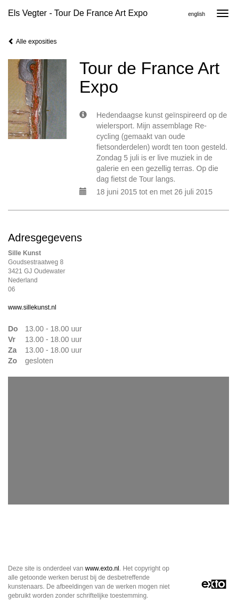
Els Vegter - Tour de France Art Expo (78, 13)
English (196, 14)
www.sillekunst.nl (32, 307)
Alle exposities (32, 41)
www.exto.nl (102, 568)
